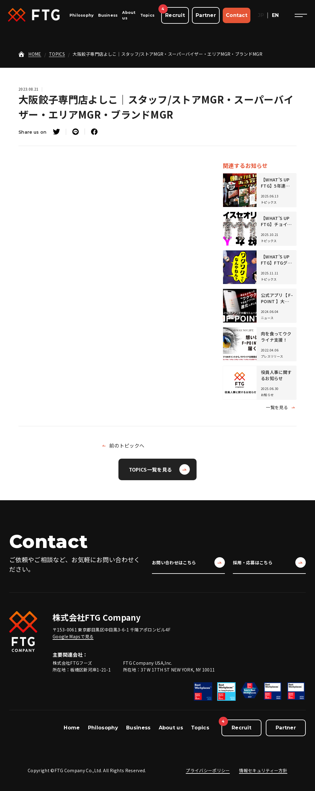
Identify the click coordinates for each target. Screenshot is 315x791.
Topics (147, 15)
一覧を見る (277, 407)
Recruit (175, 15)
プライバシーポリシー (208, 770)
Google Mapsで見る (73, 636)
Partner (206, 15)
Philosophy (82, 15)
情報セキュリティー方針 (263, 770)
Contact (236, 15)
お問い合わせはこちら (188, 562)
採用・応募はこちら (269, 562)
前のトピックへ (126, 445)
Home (72, 728)
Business (108, 15)
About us (171, 728)
